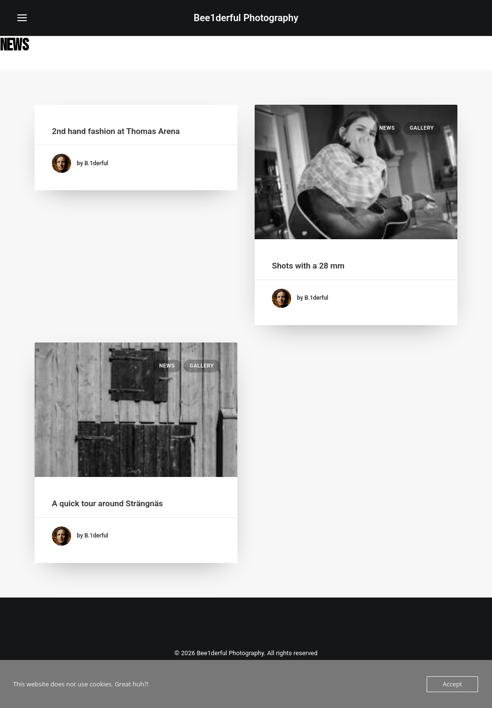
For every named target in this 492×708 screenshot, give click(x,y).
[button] (22, 18)
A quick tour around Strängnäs (107, 503)
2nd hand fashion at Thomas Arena (116, 131)
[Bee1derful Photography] (246, 18)
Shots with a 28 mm (308, 265)
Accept (452, 684)
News (387, 128)
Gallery (422, 128)
